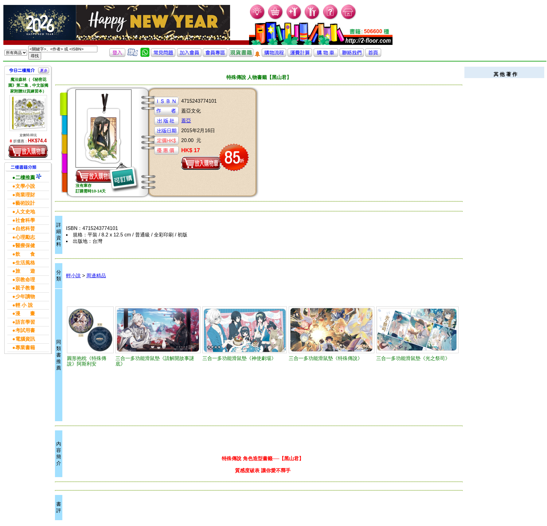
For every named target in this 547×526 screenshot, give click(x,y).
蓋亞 (186, 120)
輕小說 (73, 275)
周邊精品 (96, 275)
